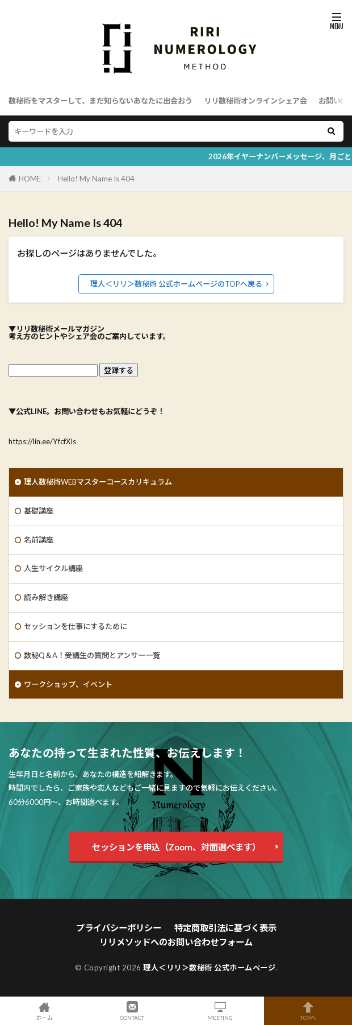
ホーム (44, 1010)
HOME (30, 178)
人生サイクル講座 (53, 568)
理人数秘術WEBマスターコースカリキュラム (98, 481)
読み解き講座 (46, 597)
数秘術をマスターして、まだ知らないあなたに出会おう (100, 100)
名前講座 (38, 539)
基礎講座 (38, 510)
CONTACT (132, 1010)
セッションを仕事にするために (75, 626)
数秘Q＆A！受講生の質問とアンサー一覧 (92, 655)
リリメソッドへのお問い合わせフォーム (176, 942)
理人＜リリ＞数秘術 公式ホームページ (209, 967)
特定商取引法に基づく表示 (225, 928)
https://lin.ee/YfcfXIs (42, 441)
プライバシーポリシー (118, 928)
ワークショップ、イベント (68, 684)
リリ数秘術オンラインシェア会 (255, 100)
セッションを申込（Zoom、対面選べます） (176, 847)
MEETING (220, 1010)
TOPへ (308, 1010)
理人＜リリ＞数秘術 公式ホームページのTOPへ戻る (176, 283)
